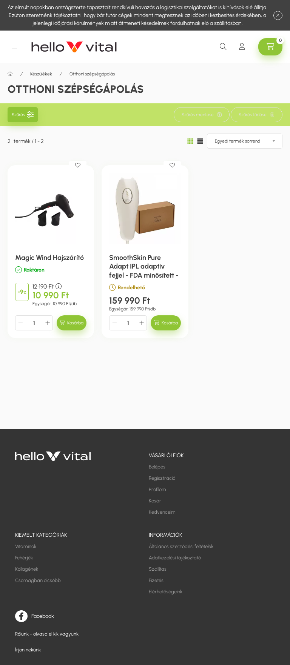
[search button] (223, 46)
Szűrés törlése (253, 114)
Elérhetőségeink (165, 591)
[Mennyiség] (34, 323)
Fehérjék (24, 558)
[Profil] (242, 46)
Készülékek (41, 74)
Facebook (42, 616)
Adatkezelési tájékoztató (175, 558)
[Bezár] (277, 15)
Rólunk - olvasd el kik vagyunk (47, 634)
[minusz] (20, 323)
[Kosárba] (71, 322)
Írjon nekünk (28, 650)
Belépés (157, 467)
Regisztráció (162, 478)
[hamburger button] (14, 47)
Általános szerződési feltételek (181, 546)
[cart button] (270, 46)
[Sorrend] (244, 141)
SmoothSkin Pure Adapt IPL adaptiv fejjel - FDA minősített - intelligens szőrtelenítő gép (144, 275)
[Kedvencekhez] (77, 165)
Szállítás (158, 569)
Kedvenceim (162, 512)
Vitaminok (25, 546)
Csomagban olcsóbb (38, 580)
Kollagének (26, 569)
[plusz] (48, 323)
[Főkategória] (10, 74)
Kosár (155, 501)
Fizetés (156, 580)
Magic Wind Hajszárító (49, 257)
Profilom (157, 489)
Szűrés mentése (198, 114)
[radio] (200, 141)
